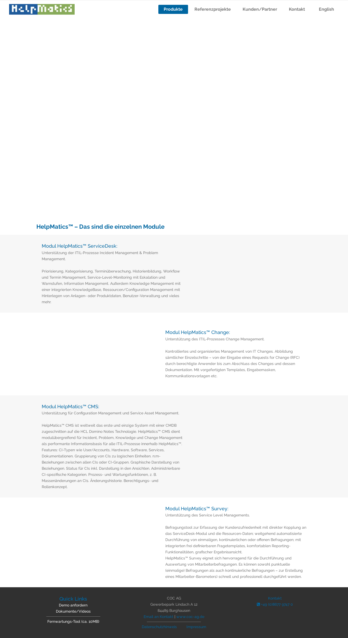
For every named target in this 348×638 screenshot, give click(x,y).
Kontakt (275, 598)
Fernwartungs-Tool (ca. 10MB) (73, 621)
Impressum (196, 627)
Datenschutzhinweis (159, 627)
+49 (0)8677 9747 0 (275, 604)
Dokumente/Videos (73, 611)
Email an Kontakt (158, 616)
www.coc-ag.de (190, 616)
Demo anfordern (73, 605)
